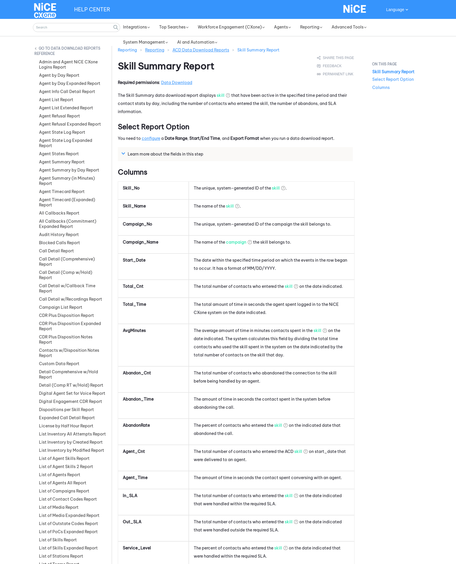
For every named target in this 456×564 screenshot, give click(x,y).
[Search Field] (76, 27)
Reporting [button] (309, 27)
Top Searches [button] (172, 27)
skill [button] (221, 87)
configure (151, 130)
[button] (115, 27)
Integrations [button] (135, 27)
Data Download (176, 74)
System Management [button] (144, 42)
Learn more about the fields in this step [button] (163, 146)
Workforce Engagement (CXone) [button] (230, 27)
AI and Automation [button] (195, 42)
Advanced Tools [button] (348, 27)
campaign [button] (236, 234)
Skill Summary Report (393, 71)
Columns (381, 87)
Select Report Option (393, 79)
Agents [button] (281, 27)
